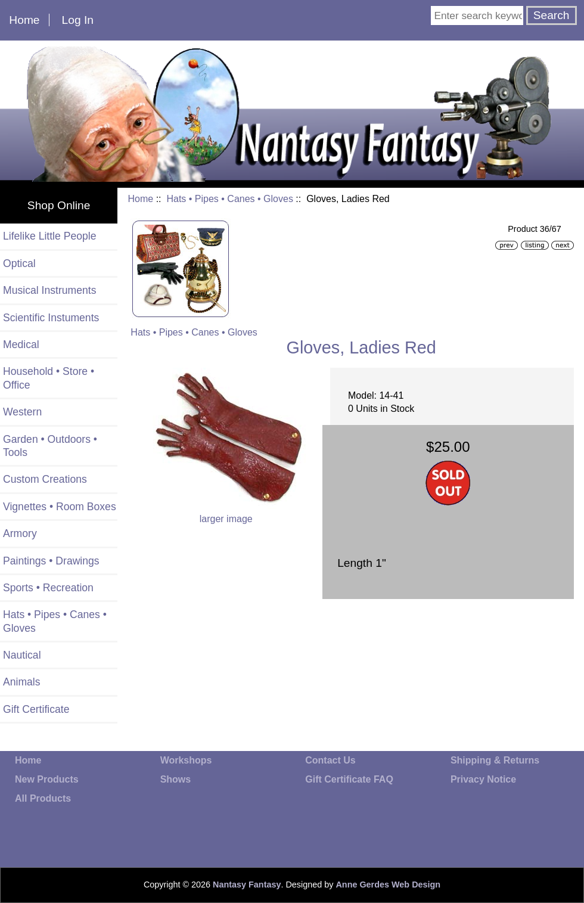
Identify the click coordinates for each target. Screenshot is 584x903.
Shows (175, 779)
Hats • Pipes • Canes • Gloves (229, 199)
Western (22, 412)
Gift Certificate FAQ (349, 779)
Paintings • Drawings (51, 561)
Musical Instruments (49, 290)
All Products (43, 798)
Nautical (22, 655)
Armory (20, 533)
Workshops (186, 760)
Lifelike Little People (50, 236)
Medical (21, 344)
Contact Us (330, 760)
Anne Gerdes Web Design (388, 884)
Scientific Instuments (51, 318)
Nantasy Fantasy (247, 884)
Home (24, 20)
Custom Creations (45, 479)
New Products (47, 779)
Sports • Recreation (48, 588)
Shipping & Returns (495, 760)
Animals (22, 682)
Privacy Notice (483, 779)
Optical (19, 263)
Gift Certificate (36, 709)
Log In (78, 20)
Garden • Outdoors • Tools (50, 445)
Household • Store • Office (48, 377)
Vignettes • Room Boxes (59, 507)
